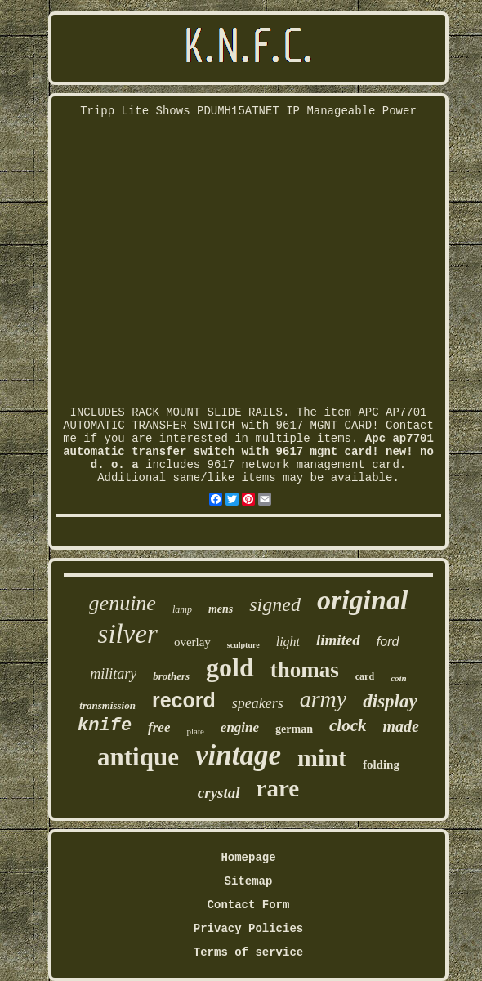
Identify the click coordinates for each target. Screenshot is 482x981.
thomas (304, 670)
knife (105, 726)
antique (138, 756)
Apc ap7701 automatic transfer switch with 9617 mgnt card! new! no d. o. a (248, 451)
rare (278, 788)
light (288, 642)
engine (240, 727)
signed (275, 604)
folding (381, 764)
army (323, 698)
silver (128, 634)
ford (388, 642)
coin (399, 678)
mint (321, 757)
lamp (182, 609)
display (390, 701)
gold (230, 667)
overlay (192, 642)
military (113, 674)
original (362, 600)
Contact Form (249, 905)
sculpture (243, 644)
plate (194, 731)
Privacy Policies (248, 928)
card (364, 676)
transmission (107, 705)
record (184, 700)
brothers (171, 676)
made (400, 726)
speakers (257, 703)
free (159, 727)
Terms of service (248, 952)
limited (338, 640)
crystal (219, 792)
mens (220, 609)
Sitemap (249, 881)
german (294, 729)
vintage (238, 755)
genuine (122, 603)
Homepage (248, 857)
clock (347, 725)
